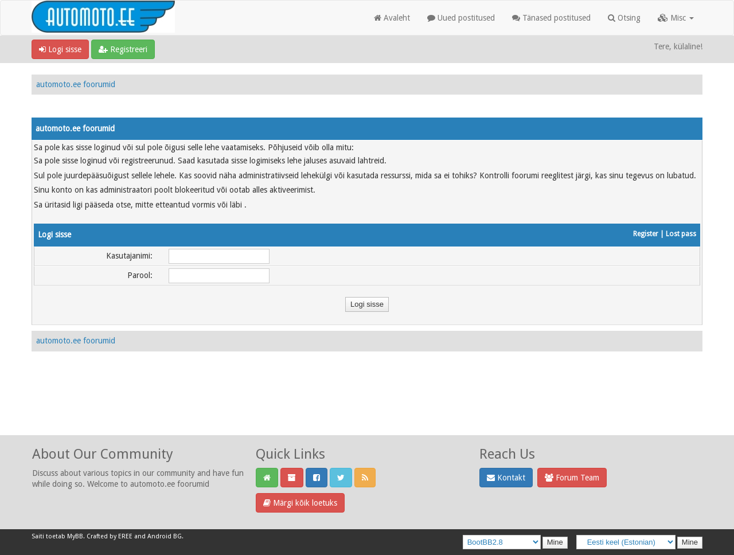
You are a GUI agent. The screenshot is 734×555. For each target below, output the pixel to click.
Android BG (164, 536)
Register (645, 234)
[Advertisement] (367, 406)
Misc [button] (676, 17)
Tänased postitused (551, 17)
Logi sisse (60, 49)
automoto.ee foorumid (75, 84)
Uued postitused (461, 17)
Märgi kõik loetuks (300, 502)
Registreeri (123, 49)
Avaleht (392, 17)
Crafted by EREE (109, 536)
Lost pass (681, 234)
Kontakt (506, 477)
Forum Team (572, 477)
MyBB (75, 536)
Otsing (624, 17)
